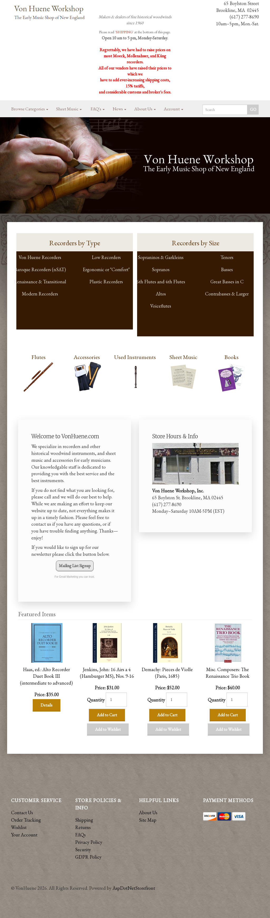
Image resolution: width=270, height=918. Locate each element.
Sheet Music (69, 109)
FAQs (80, 835)
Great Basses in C (227, 282)
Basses (227, 269)
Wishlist (19, 827)
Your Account (24, 835)
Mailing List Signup (75, 565)
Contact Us (22, 812)
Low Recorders (106, 257)
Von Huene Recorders (40, 257)
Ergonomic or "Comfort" (106, 269)
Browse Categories (29, 109)
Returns (83, 827)
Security (83, 849)
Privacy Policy (88, 842)
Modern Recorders (40, 294)
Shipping (84, 820)
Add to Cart (107, 715)
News (119, 109)
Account (173, 109)
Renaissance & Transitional (40, 282)
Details (46, 705)
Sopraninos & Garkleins (161, 257)
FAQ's (98, 109)
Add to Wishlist (108, 729)
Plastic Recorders (106, 282)
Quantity (96, 700)
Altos (161, 294)
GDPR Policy (88, 857)
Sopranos (161, 269)
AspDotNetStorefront (134, 888)
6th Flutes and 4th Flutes (161, 282)
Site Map (147, 820)
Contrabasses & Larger (227, 294)
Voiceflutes (160, 306)
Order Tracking (26, 820)
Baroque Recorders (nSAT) (40, 269)
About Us (145, 109)
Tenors (226, 257)
